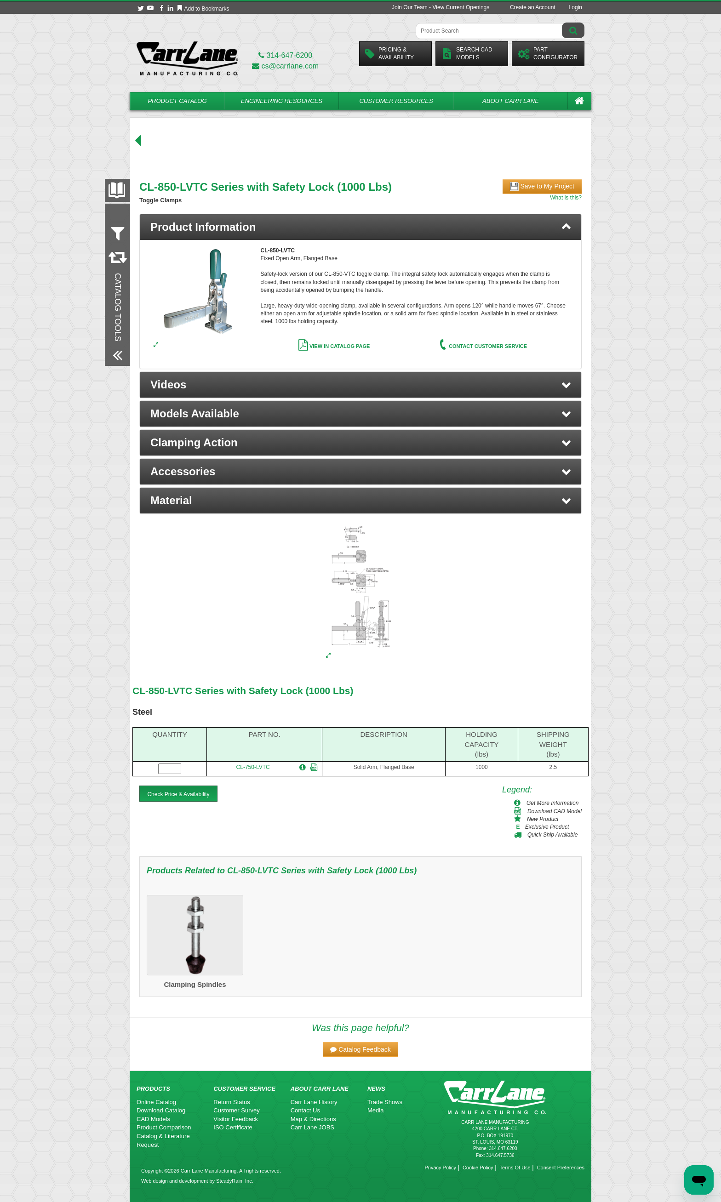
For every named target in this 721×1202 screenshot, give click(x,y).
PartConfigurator (548, 53)
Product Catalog (177, 100)
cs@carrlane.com (285, 66)
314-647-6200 (285, 55)
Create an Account (532, 7)
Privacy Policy (440, 1167)
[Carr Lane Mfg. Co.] (187, 58)
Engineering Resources (281, 100)
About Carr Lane (510, 100)
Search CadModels (466, 53)
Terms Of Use (514, 1167)
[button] (360, 385)
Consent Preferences (560, 1167)
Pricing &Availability (389, 53)
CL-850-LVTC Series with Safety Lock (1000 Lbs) (242, 690)
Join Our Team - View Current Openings (440, 7)
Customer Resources (396, 100)
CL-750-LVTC (253, 767)
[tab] (360, 227)
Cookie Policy (478, 1167)
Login (575, 7)
